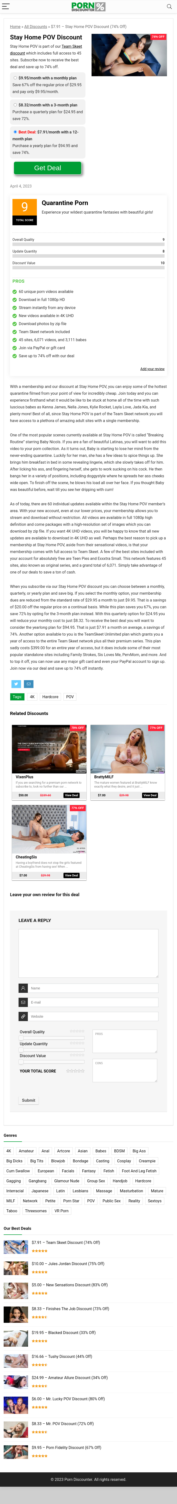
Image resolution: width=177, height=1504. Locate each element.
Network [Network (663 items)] (30, 1198)
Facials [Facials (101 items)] (68, 1168)
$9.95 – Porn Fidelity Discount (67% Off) (66, 1445)
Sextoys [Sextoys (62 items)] (155, 1198)
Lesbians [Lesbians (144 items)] (80, 1188)
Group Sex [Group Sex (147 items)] (96, 1178)
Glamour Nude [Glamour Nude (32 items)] (66, 1178)
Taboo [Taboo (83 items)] (11, 1208)
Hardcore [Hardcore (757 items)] (143, 1178)
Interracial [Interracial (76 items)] (15, 1188)
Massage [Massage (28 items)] (104, 1188)
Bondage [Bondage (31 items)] (80, 1158)
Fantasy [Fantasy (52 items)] (89, 1168)
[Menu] (6, 6)
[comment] (88, 951)
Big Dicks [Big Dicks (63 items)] (14, 1158)
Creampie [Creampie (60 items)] (147, 1158)
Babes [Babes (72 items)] (100, 1148)
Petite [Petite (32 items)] (50, 1198)
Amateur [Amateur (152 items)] (26, 1148)
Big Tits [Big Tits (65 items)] (36, 1158)
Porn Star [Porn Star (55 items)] (71, 1198)
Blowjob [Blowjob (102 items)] (58, 1158)
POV (70, 697)
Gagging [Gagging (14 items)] (13, 1178)
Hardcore (50, 697)
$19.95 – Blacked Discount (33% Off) (64, 1330)
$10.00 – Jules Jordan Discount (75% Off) (68, 1261)
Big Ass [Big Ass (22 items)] (139, 1148)
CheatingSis (26, 855)
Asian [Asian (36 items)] (83, 1148)
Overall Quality (32, 1029)
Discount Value (33, 1053)
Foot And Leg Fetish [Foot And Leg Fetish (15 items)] (139, 1168)
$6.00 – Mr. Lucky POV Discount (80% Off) (68, 1396)
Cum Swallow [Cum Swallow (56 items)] (18, 1168)
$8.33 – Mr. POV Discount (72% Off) (63, 1421)
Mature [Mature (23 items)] (157, 1188)
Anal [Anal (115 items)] (45, 1148)
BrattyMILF (104, 776)
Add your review (152, 369)
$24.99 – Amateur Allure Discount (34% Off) (70, 1375)
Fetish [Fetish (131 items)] (109, 1168)
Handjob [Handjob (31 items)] (120, 1178)
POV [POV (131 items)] (91, 1198)
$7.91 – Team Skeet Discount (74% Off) (66, 1240)
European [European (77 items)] (46, 1168)
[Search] (169, 6)
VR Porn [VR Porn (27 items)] (61, 1208)
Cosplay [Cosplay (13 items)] (124, 1158)
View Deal (71, 795)
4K (32, 697)
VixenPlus (25, 776)
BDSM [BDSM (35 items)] (119, 1148)
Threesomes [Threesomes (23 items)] (36, 1208)
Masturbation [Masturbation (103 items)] (131, 1188)
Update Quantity (34, 1041)
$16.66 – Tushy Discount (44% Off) (62, 1354)
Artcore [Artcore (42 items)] (63, 1148)
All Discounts (35, 26)
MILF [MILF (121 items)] (10, 1198)
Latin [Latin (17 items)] (60, 1188)
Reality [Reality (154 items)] (134, 1198)
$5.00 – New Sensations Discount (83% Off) (70, 1282)
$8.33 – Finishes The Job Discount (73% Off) (70, 1306)
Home (15, 26)
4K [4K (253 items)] (8, 1148)
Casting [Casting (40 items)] (102, 1158)
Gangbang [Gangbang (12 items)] (37, 1178)
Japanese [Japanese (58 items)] (39, 1188)
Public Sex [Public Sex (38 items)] (112, 1198)
